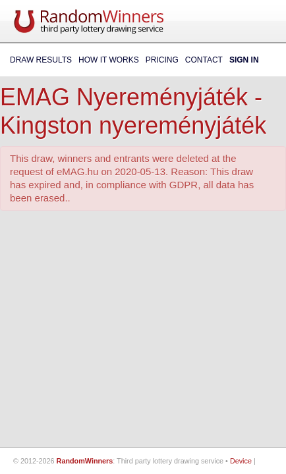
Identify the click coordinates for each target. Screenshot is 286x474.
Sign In (244, 60)
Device (241, 461)
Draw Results (41, 60)
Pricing (162, 60)
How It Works (108, 60)
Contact (204, 60)
